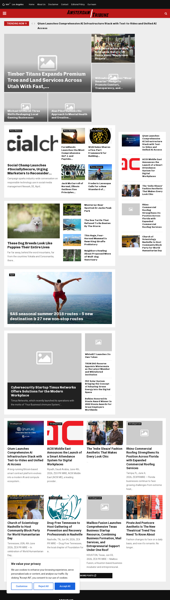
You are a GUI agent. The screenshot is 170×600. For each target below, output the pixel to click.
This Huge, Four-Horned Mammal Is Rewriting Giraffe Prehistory (95, 206)
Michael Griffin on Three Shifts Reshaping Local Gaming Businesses (104, 80)
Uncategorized (16, 390)
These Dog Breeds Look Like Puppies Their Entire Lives (29, 211)
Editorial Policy (78, 4)
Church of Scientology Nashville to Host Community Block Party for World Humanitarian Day (152, 210)
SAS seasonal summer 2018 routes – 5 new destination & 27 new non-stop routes (51, 282)
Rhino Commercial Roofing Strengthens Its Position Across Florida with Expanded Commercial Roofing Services (152, 182)
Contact (64, 4)
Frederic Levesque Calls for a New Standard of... (99, 152)
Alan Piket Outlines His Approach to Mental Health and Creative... (144, 80)
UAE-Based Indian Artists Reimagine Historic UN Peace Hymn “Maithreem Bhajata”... (105, 51)
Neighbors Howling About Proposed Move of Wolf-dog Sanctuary (97, 221)
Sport (12, 241)
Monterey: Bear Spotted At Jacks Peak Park (97, 174)
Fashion (92, 390)
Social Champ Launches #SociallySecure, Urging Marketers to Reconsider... (29, 135)
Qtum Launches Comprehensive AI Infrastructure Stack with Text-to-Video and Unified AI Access (97, 26)
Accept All (65, 586)
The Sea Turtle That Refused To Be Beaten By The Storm (97, 189)
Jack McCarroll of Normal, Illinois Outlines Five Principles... (72, 154)
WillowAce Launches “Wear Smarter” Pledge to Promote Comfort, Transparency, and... (145, 51)
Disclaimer (53, 4)
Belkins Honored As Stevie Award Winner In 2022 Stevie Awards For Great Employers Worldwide (98, 370)
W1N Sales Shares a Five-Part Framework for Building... (99, 118)
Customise (22, 586)
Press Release (15, 97)
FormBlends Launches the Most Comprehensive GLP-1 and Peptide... (73, 119)
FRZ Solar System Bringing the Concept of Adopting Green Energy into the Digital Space (97, 353)
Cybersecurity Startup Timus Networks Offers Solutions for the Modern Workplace (43, 357)
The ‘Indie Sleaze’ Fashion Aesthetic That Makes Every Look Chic (152, 156)
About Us (41, 4)
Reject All (44, 586)
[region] (43, 576)
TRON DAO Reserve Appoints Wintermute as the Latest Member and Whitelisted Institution (97, 335)
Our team (91, 4)
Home (31, 4)
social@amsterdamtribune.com (87, 582)
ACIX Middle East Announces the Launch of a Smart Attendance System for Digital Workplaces (152, 133)
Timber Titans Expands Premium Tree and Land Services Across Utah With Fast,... (39, 72)
